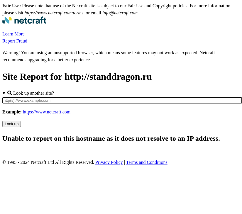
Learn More (13, 33)
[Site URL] (122, 100)
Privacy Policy (109, 162)
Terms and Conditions (146, 162)
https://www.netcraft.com (46, 111)
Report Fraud (14, 40)
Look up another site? (30, 93)
